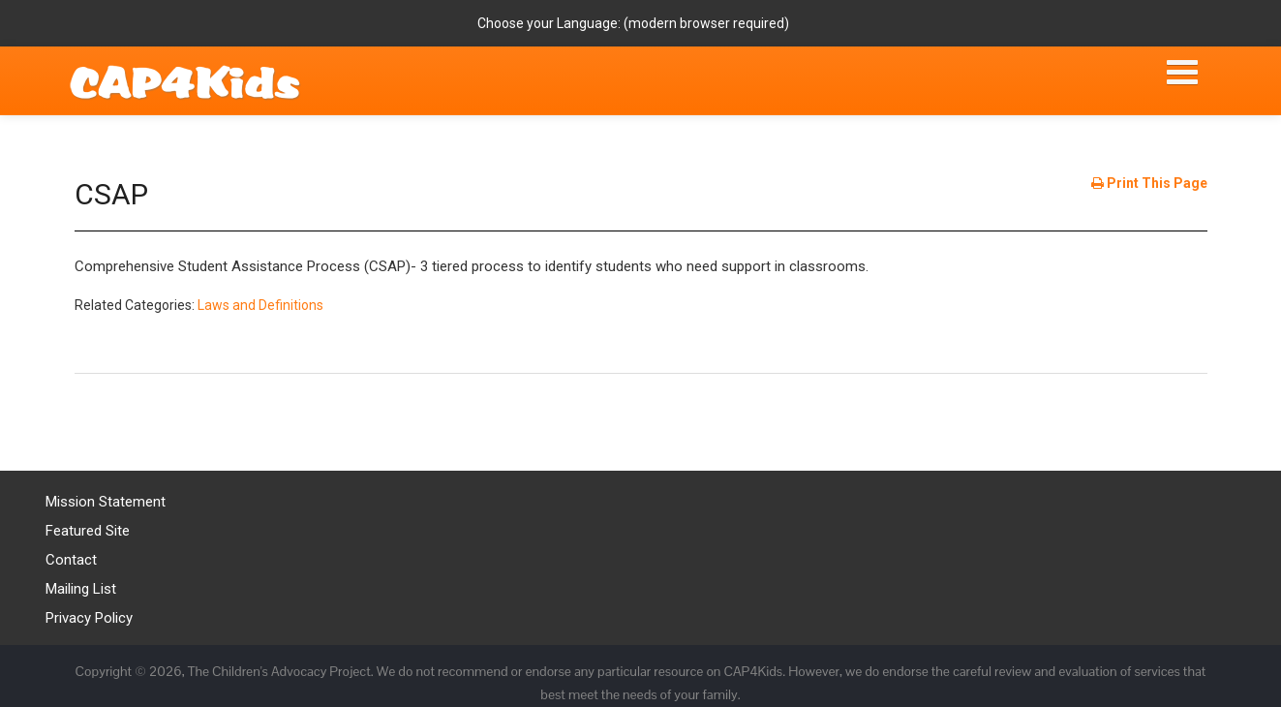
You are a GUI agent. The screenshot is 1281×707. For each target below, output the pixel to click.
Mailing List (81, 589)
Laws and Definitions (260, 305)
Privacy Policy (89, 618)
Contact (71, 560)
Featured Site (88, 530)
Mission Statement (106, 501)
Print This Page (1149, 183)
